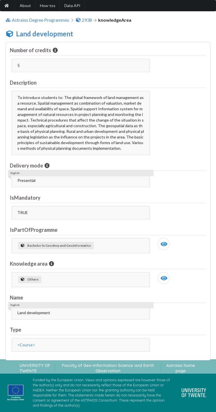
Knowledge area (29, 264)
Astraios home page (180, 368)
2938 (84, 20)
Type (15, 330)
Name (16, 297)
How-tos (47, 5)
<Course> (26, 344)
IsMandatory (25, 198)
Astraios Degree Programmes (37, 20)
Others (30, 279)
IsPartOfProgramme (33, 230)
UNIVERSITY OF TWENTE (34, 368)
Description (23, 83)
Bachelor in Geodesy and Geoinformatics (56, 245)
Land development (44, 34)
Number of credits (31, 50)
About (25, 5)
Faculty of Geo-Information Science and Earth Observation (108, 368)
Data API (72, 5)
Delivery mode (27, 165)
